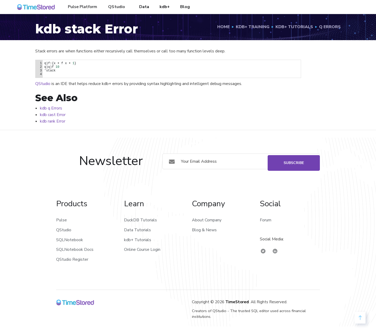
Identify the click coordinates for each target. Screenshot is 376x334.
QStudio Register (72, 259)
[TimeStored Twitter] (263, 251)
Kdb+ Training (252, 27)
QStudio (116, 7)
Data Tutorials (137, 230)
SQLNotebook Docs (74, 249)
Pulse (61, 220)
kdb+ (165, 7)
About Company (206, 220)
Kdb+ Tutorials (294, 27)
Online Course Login (142, 249)
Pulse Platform (82, 7)
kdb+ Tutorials (137, 240)
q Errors (330, 27)
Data (144, 7)
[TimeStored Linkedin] (275, 251)
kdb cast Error (53, 115)
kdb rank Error (52, 121)
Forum (265, 220)
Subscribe (294, 161)
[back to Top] (360, 318)
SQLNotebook (69, 240)
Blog (185, 7)
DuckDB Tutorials (140, 220)
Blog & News (204, 230)
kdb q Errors (51, 108)
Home (223, 27)
